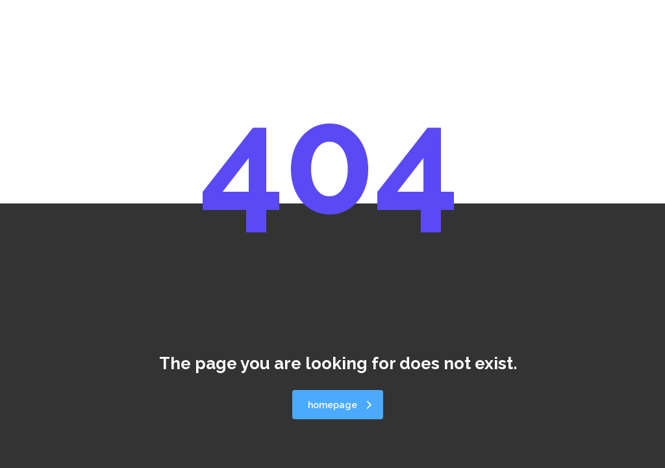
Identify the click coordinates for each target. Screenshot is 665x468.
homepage (339, 405)
